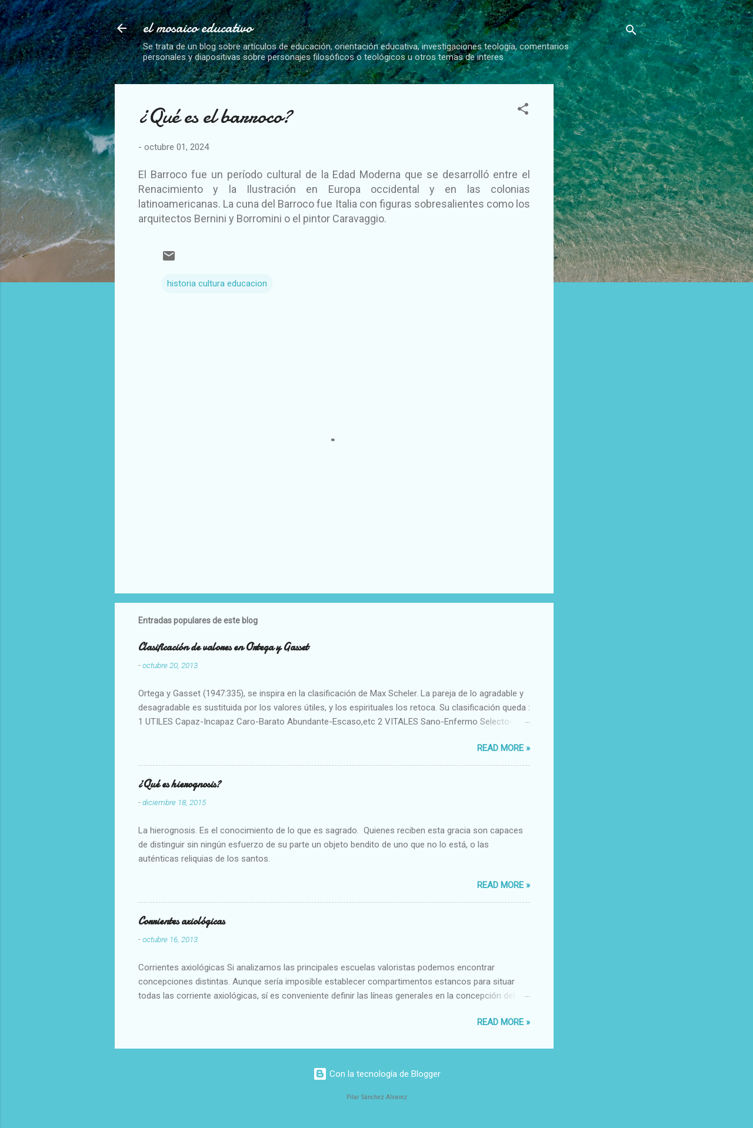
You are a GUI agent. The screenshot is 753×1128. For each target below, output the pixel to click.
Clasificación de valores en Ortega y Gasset (223, 647)
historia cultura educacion (217, 283)
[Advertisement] (658, 157)
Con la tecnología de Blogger (377, 1074)
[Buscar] (631, 32)
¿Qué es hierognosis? (179, 784)
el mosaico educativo (197, 28)
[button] (523, 111)
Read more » (503, 748)
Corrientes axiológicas (181, 921)
